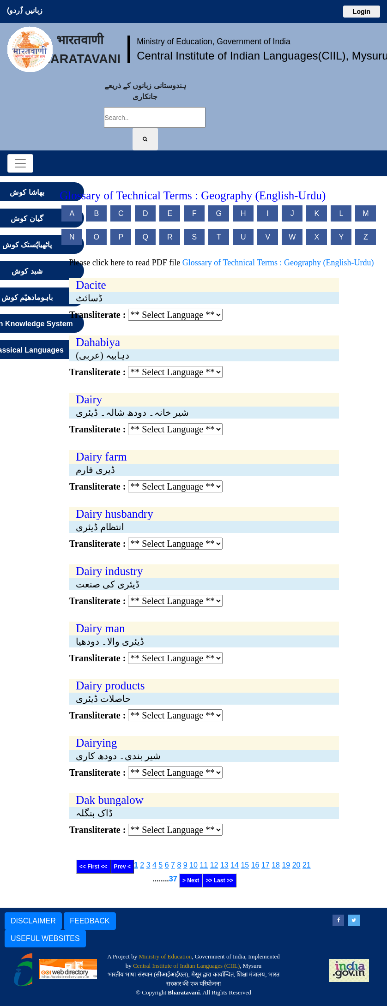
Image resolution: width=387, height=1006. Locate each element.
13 (224, 865)
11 (204, 865)
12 (214, 865)
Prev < (122, 866)
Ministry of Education (165, 956)
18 (276, 865)
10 (193, 865)
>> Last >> (219, 880)
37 (173, 879)
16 (255, 865)
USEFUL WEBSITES (45, 938)
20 (296, 865)
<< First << (93, 866)
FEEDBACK (89, 921)
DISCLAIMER (33, 921)
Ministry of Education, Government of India (213, 41)
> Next (190, 880)
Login (361, 11)
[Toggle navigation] (20, 163)
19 (286, 865)
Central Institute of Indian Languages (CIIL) (186, 965)
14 (234, 865)
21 (306, 865)
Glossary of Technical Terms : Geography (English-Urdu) (278, 262)
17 (265, 865)
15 (245, 865)
